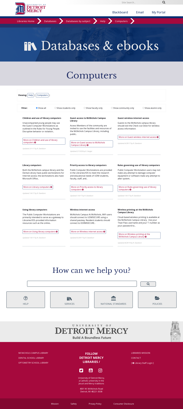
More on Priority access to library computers (87, 188)
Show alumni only (152, 108)
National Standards (113, 300)
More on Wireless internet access (88, 231)
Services (69, 300)
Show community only (122, 108)
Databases (50, 24)
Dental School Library (31, 358)
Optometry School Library (33, 363)
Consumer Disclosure (123, 403)
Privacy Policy (95, 403)
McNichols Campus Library (33, 353)
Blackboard (120, 12)
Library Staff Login (143, 363)
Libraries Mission (140, 353)
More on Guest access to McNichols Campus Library (88, 143)
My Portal (158, 12)
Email (140, 12)
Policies (157, 300)
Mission (55, 403)
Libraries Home (25, 24)
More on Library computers (37, 187)
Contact (136, 358)
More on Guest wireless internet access (138, 137)
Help (102, 24)
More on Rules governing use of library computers (137, 188)
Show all (41, 108)
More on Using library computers (40, 231)
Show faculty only (93, 108)
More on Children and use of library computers (40, 141)
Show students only (65, 108)
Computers (121, 24)
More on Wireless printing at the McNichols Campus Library (134, 235)
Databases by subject (78, 24)
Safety (74, 403)
